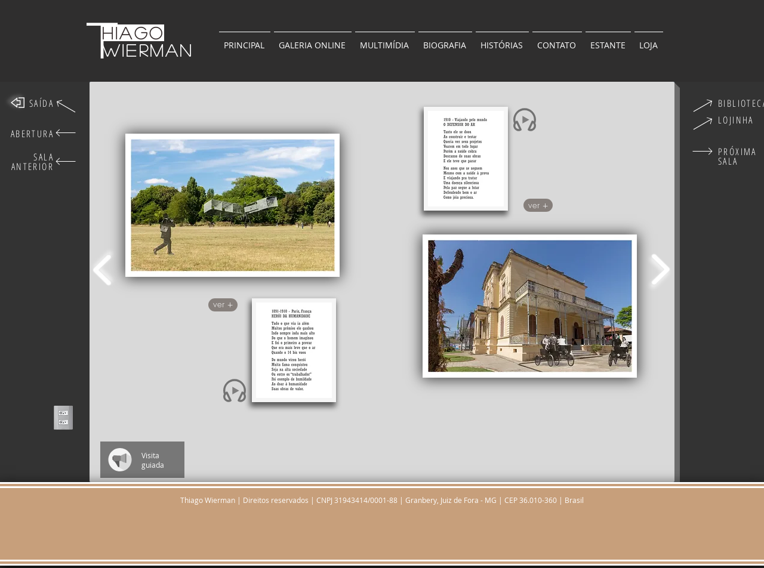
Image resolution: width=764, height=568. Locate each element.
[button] (608, 40)
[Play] (235, 391)
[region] (232, 208)
